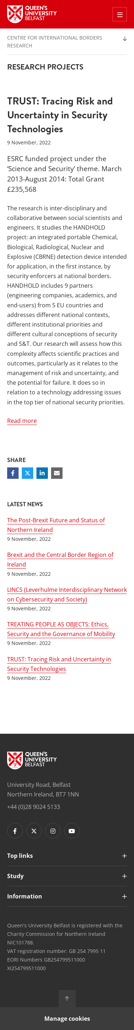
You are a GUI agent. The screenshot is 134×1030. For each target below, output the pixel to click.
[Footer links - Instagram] (53, 831)
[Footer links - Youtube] (72, 831)
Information (24, 896)
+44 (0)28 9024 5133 (33, 807)
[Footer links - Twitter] (34, 831)
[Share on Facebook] (13, 473)
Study (15, 876)
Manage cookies (67, 1019)
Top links (20, 856)
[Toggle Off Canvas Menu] (120, 14)
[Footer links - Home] (32, 760)
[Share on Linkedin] (42, 473)
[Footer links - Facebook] (15, 831)
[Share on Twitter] (27, 473)
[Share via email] (57, 473)
